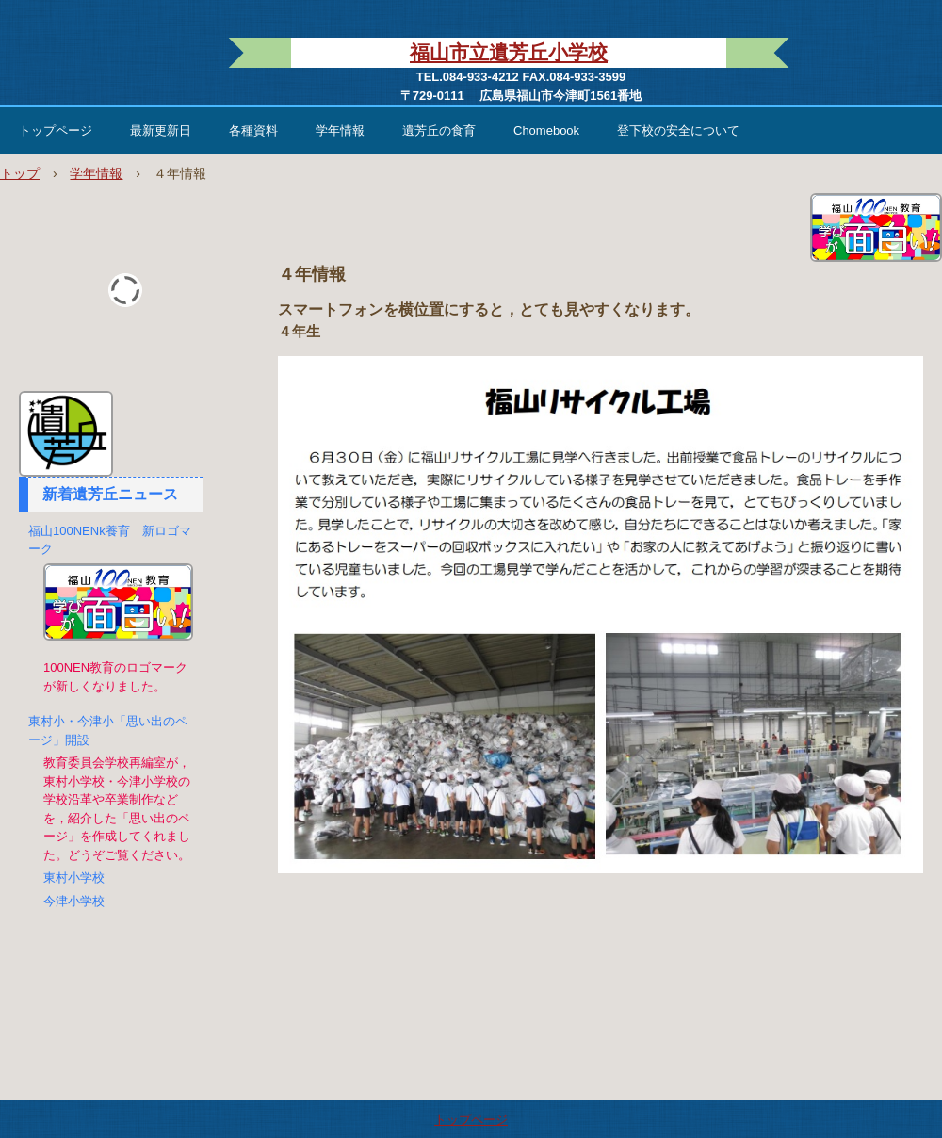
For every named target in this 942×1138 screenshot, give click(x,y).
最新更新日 (160, 130)
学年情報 (340, 130)
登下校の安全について (678, 130)
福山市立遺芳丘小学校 (509, 52)
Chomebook (546, 130)
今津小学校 (74, 901)
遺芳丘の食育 (439, 130)
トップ (20, 173)
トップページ (55, 130)
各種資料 (253, 130)
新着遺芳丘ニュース (110, 494)
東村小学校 (74, 877)
